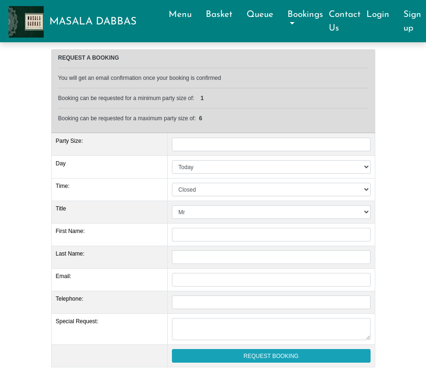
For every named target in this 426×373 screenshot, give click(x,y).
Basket (223, 14)
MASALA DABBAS (93, 21)
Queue (264, 14)
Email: (63, 276)
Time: (63, 186)
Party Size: (69, 141)
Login (382, 14)
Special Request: (77, 321)
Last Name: (70, 253)
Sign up (412, 21)
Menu (184, 14)
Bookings (305, 14)
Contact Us (345, 21)
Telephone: (70, 298)
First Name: (70, 231)
